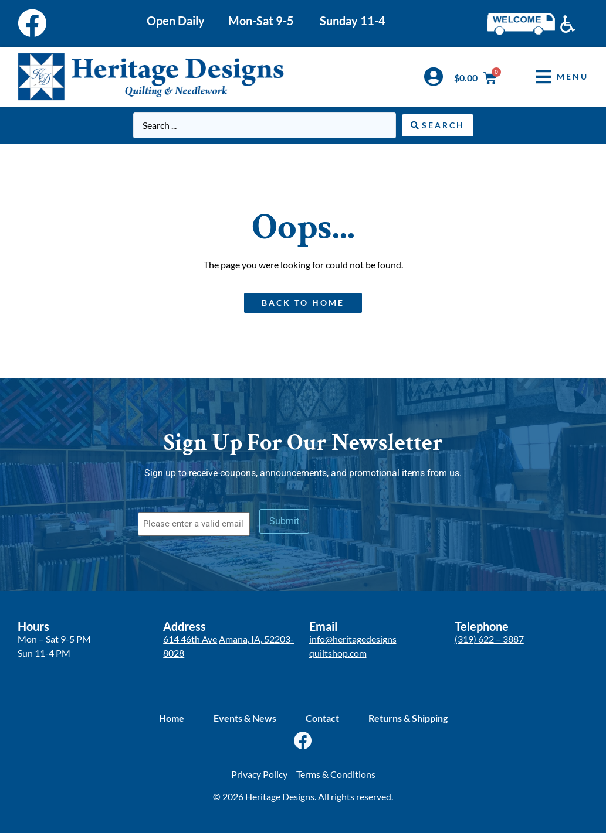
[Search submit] (437, 125)
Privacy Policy (259, 774)
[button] (553, 76)
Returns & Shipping (408, 717)
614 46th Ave (190, 638)
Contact (322, 717)
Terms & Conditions (335, 774)
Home (171, 717)
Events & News (245, 717)
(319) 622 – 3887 (489, 638)
